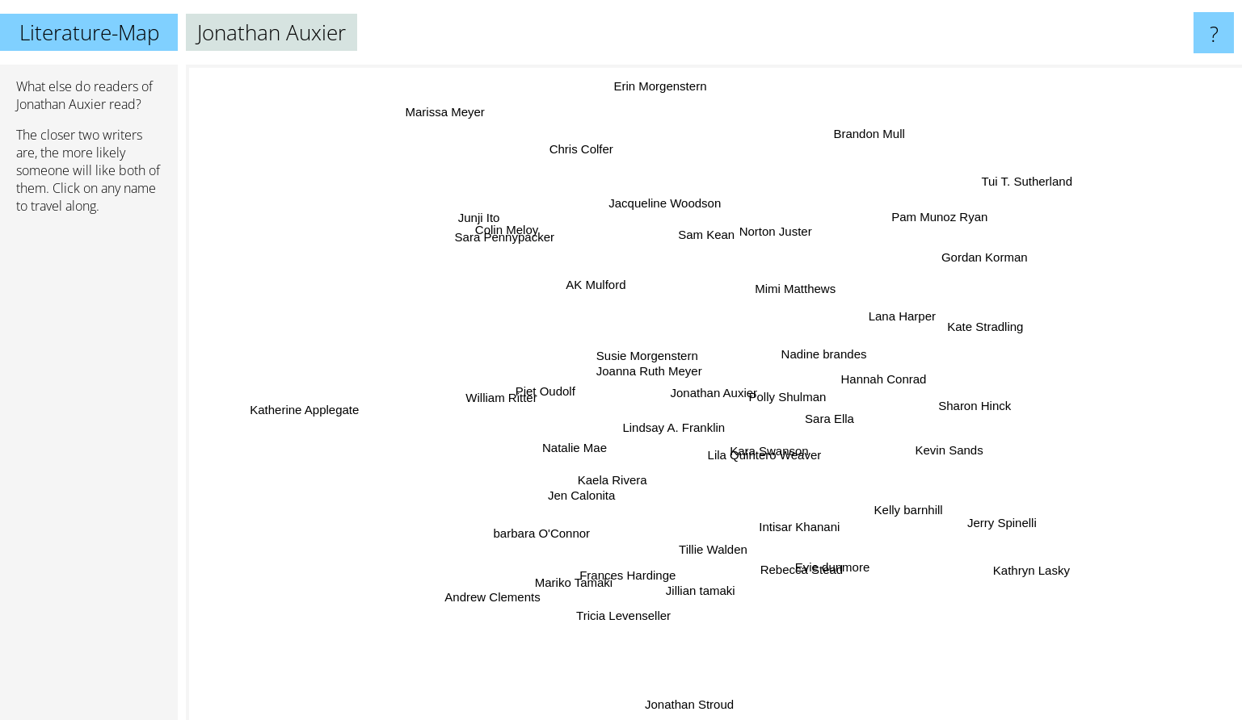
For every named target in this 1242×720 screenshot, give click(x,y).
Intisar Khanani (797, 530)
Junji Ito (495, 223)
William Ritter (506, 392)
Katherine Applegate (315, 409)
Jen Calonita (595, 501)
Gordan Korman (967, 255)
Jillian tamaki (707, 590)
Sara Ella (823, 418)
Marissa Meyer (437, 93)
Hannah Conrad (887, 383)
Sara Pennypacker (509, 235)
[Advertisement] (89, 474)
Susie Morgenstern (656, 358)
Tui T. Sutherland (1040, 173)
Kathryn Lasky (1007, 573)
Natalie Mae (578, 458)
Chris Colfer (573, 145)
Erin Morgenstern (663, 101)
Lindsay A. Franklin (653, 430)
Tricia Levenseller (634, 609)
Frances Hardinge (637, 558)
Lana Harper (905, 317)
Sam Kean (708, 250)
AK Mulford (588, 288)
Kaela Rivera (608, 473)
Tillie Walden (722, 550)
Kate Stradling (985, 323)
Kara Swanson (766, 451)
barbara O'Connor (547, 529)
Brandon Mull (858, 133)
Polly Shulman (789, 395)
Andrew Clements (484, 595)
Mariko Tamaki (573, 579)
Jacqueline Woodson (664, 217)
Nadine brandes (820, 348)
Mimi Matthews (787, 295)
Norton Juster (768, 236)
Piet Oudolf (561, 392)
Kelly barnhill (910, 516)
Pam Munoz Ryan (947, 225)
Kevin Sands (939, 451)
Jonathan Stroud (699, 708)
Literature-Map (89, 32)
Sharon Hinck (959, 403)
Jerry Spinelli (985, 512)
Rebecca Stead (796, 561)
